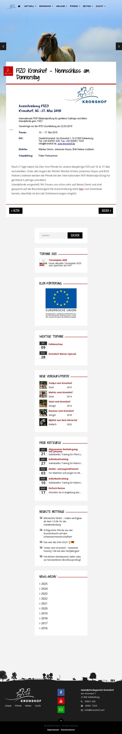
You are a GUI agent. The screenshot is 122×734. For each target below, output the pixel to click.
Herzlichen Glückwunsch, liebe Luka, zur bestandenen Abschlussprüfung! (62, 558)
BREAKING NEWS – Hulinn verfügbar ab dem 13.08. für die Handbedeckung (63, 521)
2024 (44, 588)
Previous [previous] (3, 46)
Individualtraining (58, 459)
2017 (44, 623)
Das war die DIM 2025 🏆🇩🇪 (59, 542)
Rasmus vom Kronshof (61, 410)
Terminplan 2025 (58, 260)
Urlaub (60, 6)
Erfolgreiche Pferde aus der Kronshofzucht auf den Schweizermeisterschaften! (58, 533)
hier (81, 189)
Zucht (99, 6)
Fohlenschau (56, 344)
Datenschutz (68, 729)
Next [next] (119, 46)
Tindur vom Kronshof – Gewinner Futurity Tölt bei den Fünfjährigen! (61, 549)
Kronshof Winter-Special (62, 353)
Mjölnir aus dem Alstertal (63, 420)
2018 (44, 618)
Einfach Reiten (57, 488)
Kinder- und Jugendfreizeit (63, 468)
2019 (44, 613)
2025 (44, 584)
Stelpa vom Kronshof (60, 383)
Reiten (87, 6)
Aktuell (29, 6)
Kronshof (45, 6)
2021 (44, 603)
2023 (44, 593)
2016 (44, 628)
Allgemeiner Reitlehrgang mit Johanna (63, 450)
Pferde (74, 6)
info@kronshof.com (94, 710)
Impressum (53, 729)
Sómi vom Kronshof (59, 401)
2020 (44, 608)
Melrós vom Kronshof (61, 392)
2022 (44, 598)
